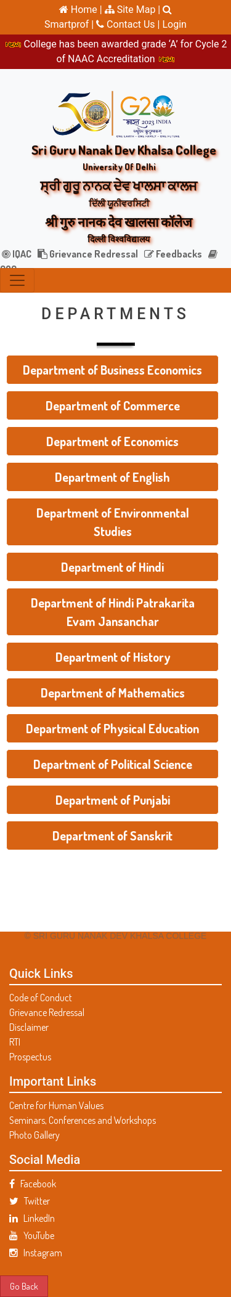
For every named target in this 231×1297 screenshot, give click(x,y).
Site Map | (133, 9)
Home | (80, 9)
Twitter (29, 1201)
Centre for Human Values (56, 1105)
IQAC (16, 254)
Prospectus (30, 1057)
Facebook (32, 1183)
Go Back (24, 1285)
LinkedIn (32, 1218)
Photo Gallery (34, 1135)
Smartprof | (70, 24)
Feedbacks (173, 254)
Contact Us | (129, 24)
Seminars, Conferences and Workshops (82, 1120)
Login (174, 24)
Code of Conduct (40, 997)
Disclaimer (29, 1027)
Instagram (35, 1252)
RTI (14, 1042)
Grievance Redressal (88, 254)
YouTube (31, 1235)
